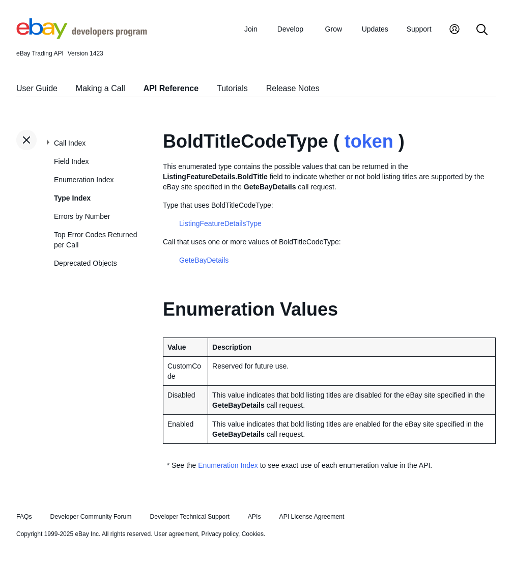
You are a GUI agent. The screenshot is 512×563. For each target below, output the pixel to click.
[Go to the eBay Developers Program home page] (81, 36)
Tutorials (232, 88)
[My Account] (454, 30)
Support (419, 29)
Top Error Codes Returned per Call (95, 240)
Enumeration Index (84, 180)
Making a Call (100, 88)
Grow (333, 29)
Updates (375, 29)
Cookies (253, 534)
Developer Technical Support (189, 516)
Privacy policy (220, 534)
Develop (290, 29)
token (369, 141)
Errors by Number (82, 216)
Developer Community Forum (91, 516)
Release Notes (293, 88)
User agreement (176, 534)
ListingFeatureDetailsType (220, 223)
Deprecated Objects (85, 263)
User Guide (37, 88)
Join (251, 29)
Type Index (72, 198)
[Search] (482, 30)
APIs (254, 516)
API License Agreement (311, 516)
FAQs (24, 516)
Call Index (70, 143)
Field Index (71, 161)
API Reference (171, 88)
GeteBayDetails (204, 260)
